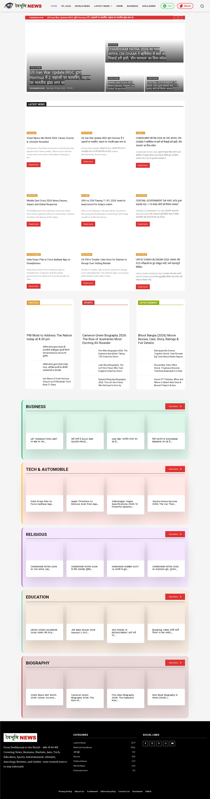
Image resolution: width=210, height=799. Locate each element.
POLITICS (33, 303)
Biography (31, 133)
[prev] (176, 17)
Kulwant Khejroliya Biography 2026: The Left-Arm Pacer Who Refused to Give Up (112, 382)
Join (167, 6)
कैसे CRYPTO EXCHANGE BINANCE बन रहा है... (165, 440)
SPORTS (88, 303)
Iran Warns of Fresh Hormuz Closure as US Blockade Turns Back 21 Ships (57, 381)
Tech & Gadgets (34, 254)
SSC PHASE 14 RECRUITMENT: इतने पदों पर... (124, 633)
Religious (113, 45)
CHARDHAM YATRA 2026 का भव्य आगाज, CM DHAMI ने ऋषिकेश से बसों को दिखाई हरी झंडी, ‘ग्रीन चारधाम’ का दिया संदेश (159, 142)
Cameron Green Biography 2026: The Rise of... (82, 698)
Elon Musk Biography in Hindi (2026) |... (165, 696)
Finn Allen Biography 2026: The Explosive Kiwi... (123, 698)
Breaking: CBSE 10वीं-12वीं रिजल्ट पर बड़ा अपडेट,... (165, 631)
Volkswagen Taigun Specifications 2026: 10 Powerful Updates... (125, 504)
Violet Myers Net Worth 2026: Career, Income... (43, 696)
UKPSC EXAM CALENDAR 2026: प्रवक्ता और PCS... (44, 631)
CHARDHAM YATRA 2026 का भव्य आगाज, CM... (44, 568)
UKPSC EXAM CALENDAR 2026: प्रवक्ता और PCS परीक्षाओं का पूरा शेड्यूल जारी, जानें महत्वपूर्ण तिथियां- (158, 263)
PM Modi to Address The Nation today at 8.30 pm (49, 337)
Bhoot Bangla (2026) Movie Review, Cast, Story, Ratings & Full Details (158, 339)
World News (36, 68)
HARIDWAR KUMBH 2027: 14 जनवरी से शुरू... (125, 568)
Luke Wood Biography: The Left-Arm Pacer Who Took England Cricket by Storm (110, 368)
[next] (180, 17)
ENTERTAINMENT (148, 303)
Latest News (152, 78)
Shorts (185, 6)
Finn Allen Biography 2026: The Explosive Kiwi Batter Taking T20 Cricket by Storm (113, 353)
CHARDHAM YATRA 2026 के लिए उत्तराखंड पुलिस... (84, 568)
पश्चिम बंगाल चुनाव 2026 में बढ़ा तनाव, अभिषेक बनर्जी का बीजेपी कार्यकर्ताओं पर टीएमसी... (55, 367)
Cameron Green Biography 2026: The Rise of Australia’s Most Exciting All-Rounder (104, 339)
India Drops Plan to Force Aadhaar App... (42, 502)
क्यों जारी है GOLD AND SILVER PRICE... (82, 440)
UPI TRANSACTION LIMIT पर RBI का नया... (44, 440)
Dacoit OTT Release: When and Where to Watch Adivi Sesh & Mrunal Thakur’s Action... (168, 382)
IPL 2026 (85, 195)
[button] (202, 6)
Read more (33, 165)
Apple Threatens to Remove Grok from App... (85, 502)
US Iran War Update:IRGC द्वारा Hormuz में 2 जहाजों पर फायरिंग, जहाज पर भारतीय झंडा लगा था (90, 17)
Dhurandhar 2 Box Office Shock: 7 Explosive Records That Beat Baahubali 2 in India (168, 368)
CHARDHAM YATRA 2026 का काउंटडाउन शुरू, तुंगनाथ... (165, 568)
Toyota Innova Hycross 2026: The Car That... (164, 502)
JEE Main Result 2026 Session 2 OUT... (83, 631)
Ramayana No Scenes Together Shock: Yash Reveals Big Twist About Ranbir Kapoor (168, 353)
